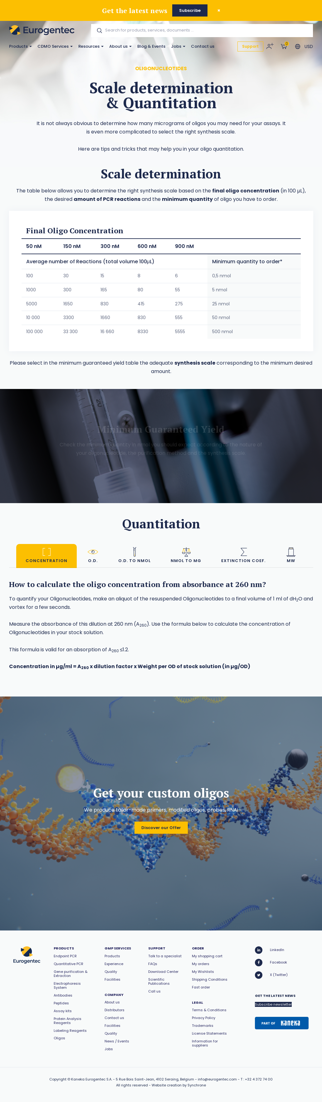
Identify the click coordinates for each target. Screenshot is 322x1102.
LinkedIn (269, 950)
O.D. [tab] (92, 555)
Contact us (202, 46)
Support (250, 46)
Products (20, 46)
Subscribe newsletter (273, 1004)
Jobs (178, 46)
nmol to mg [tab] (186, 555)
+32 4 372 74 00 (259, 1079)
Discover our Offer (161, 828)
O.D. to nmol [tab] (134, 555)
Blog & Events (151, 46)
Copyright (57, 1079)
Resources (91, 46)
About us (120, 46)
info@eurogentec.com (217, 1079)
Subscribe (190, 10)
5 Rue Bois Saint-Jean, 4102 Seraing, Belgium (155, 1079)
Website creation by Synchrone (179, 1085)
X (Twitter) (271, 975)
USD (309, 46)
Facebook (271, 962)
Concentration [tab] (46, 555)
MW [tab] (290, 555)
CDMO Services (55, 46)
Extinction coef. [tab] (243, 555)
